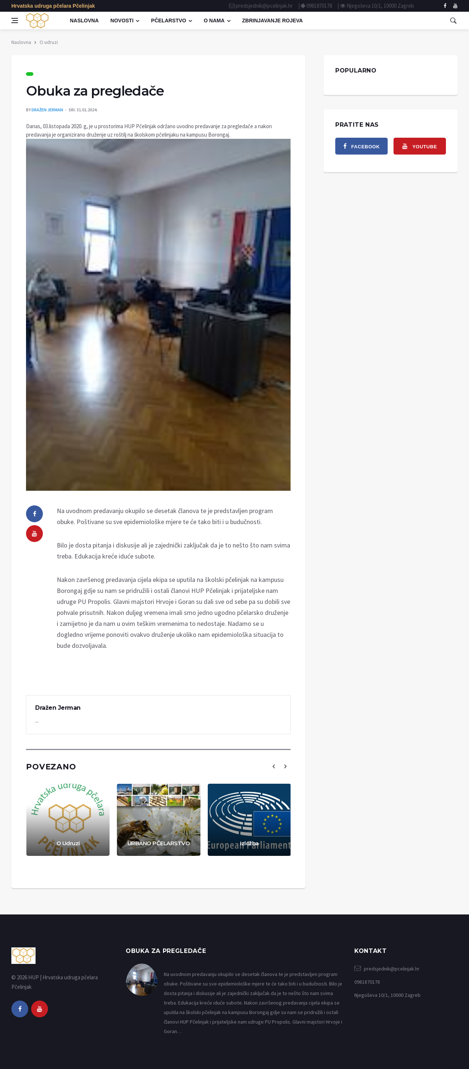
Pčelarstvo (168, 20)
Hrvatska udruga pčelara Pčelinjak (53, 6)
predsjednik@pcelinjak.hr (264, 5)
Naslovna (84, 20)
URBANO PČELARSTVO (159, 843)
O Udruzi (68, 843)
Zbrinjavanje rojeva (272, 20)
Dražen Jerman (47, 109)
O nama (214, 20)
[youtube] (34, 533)
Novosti (121, 20)
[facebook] (445, 6)
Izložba (249, 843)
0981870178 (319, 5)
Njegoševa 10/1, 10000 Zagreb (380, 5)
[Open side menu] (14, 20)
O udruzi (49, 42)
